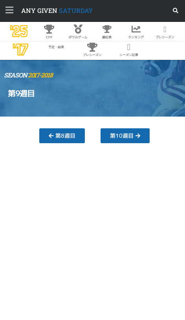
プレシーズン (92, 55)
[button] (176, 11)
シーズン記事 (128, 55)
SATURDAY (57, 10)
